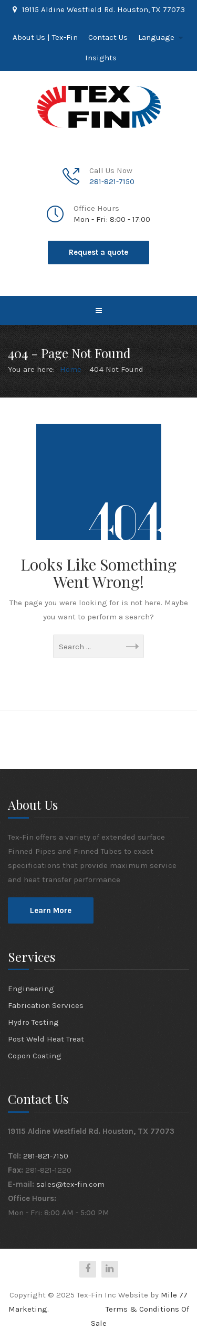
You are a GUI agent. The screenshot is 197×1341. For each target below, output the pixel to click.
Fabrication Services (46, 1005)
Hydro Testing (33, 1022)
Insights (101, 57)
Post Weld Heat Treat (46, 1039)
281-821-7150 (111, 181)
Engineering (31, 988)
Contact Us (108, 37)
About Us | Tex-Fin (45, 37)
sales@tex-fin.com (70, 1184)
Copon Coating (34, 1055)
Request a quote (98, 252)
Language (156, 37)
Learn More (50, 910)
